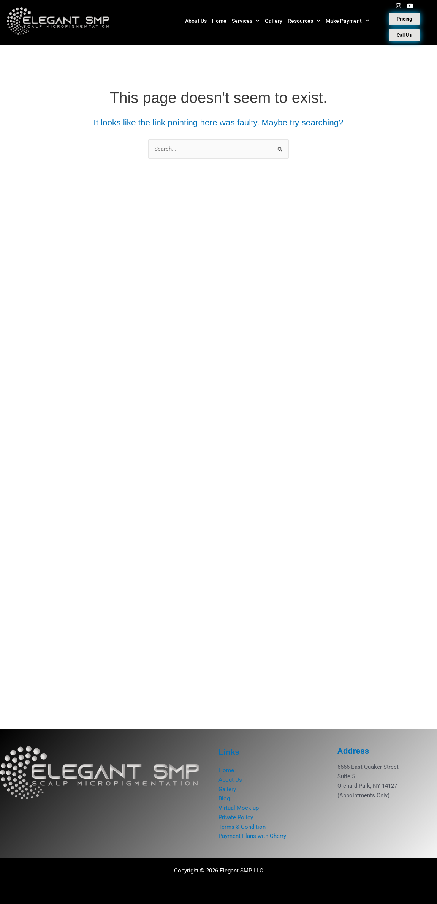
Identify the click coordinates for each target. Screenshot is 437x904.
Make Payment (347, 21)
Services (246, 21)
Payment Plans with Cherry (252, 836)
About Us (196, 21)
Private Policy (235, 817)
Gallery (273, 21)
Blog (224, 798)
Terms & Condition (242, 826)
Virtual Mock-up (238, 807)
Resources (304, 21)
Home (219, 21)
